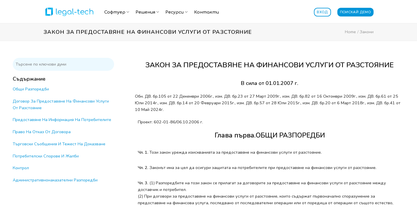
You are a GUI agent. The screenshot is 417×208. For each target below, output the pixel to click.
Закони (367, 32)
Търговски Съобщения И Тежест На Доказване (59, 144)
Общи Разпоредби (31, 89)
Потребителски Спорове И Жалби (46, 156)
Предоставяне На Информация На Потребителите (62, 119)
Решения (147, 12)
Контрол (21, 168)
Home (350, 32)
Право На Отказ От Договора (42, 132)
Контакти (206, 12)
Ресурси (176, 12)
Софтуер (116, 12)
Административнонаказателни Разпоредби (55, 180)
